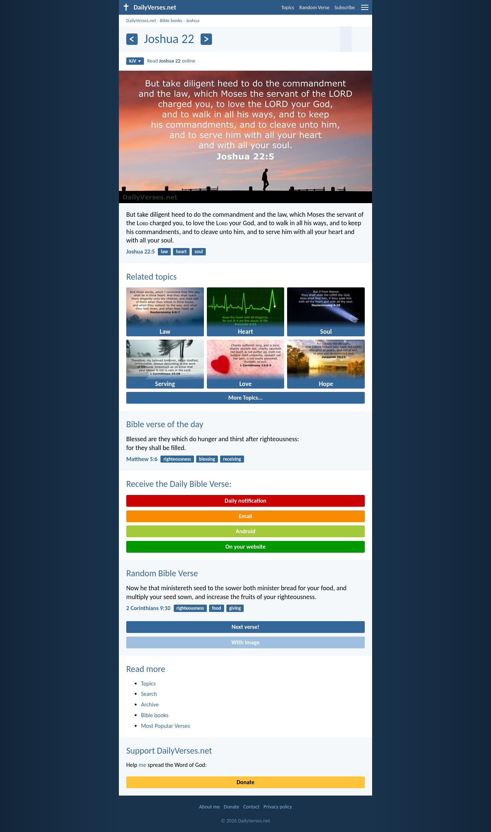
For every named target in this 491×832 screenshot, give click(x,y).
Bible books (171, 20)
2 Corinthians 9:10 (148, 608)
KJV (135, 61)
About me (209, 807)
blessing (207, 459)
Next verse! (245, 626)
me (142, 764)
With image (246, 642)
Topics (287, 7)
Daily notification (245, 500)
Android (245, 531)
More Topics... (245, 397)
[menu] (364, 10)
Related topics (151, 276)
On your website (246, 546)
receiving (232, 459)
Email (245, 516)
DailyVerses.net (141, 20)
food (216, 608)
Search (149, 693)
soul (199, 251)
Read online (171, 60)
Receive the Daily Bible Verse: (179, 483)
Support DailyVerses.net (169, 750)
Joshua (192, 20)
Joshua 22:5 (140, 251)
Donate (245, 782)
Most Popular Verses (165, 725)
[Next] (206, 39)
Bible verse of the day (164, 424)
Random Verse (314, 7)
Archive (150, 704)
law (164, 251)
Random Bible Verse (162, 573)
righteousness (177, 459)
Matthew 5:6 (142, 459)
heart (181, 251)
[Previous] (132, 39)
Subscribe (345, 7)
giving (235, 608)
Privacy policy (278, 807)
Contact (251, 807)
